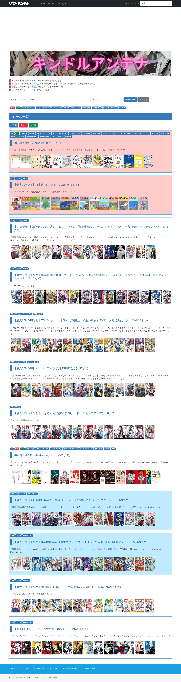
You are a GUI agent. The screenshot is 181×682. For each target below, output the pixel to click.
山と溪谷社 (87, 133)
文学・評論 (86, 108)
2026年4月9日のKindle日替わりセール (38, 143)
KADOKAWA (32, 494)
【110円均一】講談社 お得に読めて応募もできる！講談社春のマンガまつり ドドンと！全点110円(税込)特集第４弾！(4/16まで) (91, 228)
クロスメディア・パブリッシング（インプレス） (132, 133)
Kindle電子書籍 (31, 80)
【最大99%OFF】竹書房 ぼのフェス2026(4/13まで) (46, 185)
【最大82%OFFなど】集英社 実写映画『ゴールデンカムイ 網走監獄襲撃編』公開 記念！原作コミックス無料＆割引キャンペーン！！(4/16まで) (90, 276)
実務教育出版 (44, 136)
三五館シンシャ (75, 133)
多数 (113, 449)
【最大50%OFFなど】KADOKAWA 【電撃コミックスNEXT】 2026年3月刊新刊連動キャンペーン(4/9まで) (80, 542)
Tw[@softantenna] (70, 668)
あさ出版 (21, 136)
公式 (18, 108)
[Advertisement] (90, 32)
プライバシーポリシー (49, 677)
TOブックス (38, 314)
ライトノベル (75, 108)
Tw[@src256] (89, 668)
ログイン (135, 3)
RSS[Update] (38, 668)
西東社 (60, 136)
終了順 (14, 125)
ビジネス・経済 (56, 108)
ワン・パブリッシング (59, 133)
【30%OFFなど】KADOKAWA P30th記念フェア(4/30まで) (51, 629)
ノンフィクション (43, 108)
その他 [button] (61, 3)
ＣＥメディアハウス (43, 133)
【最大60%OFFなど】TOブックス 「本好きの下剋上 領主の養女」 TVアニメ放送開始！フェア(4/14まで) (81, 320)
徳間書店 (26, 581)
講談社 (31, 133)
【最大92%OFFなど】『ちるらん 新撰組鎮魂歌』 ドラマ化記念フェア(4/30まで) (65, 413)
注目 (12, 108)
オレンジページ (108, 133)
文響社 (53, 136)
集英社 (25, 269)
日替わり (96, 108)
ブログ (34, 3)
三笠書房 (68, 136)
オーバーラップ (33, 362)
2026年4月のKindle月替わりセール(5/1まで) (42, 455)
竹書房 (24, 178)
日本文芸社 (97, 133)
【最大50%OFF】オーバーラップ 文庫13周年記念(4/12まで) (51, 368)
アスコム (155, 133)
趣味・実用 (121, 108)
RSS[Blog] (53, 668)
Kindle (42, 3)
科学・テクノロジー (108, 108)
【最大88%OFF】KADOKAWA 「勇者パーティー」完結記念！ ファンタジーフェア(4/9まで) (71, 500)
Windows (51, 3)
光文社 (13, 136)
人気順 (33, 125)
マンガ (66, 108)
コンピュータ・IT (28, 108)
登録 (127, 3)
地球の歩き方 (164, 133)
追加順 (23, 125)
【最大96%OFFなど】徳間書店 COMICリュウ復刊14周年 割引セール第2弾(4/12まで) (67, 587)
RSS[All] (24, 668)
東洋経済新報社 (32, 136)
